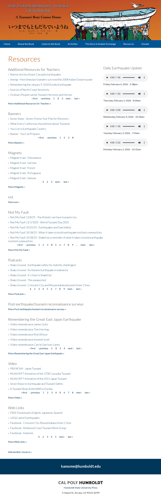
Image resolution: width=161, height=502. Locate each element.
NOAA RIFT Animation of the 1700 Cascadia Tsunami (40, 373)
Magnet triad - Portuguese (25, 173)
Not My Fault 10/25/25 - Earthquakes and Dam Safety (40, 227)
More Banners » (16, 142)
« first (35, 98)
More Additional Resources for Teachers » (29, 103)
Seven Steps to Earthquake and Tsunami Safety (36, 383)
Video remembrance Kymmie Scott (30, 339)
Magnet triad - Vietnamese (25, 157)
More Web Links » (17, 441)
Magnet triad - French (22, 168)
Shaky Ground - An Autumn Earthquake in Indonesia (39, 270)
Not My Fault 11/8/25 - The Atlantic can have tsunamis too (43, 217)
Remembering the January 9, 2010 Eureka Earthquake (40, 84)
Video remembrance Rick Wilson (29, 334)
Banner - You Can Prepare (25, 133)
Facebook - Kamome (21, 433)
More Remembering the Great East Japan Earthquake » (36, 353)
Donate (145, 43)
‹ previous (45, 98)
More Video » (15, 397)
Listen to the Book (51, 43)
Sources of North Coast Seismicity (29, 89)
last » (77, 98)
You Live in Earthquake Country (28, 128)
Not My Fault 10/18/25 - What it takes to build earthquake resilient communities (56, 232)
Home (7, 43)
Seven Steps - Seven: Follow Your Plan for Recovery (39, 118)
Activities (73, 43)
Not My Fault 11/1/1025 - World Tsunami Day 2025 (39, 222)
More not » (13, 202)
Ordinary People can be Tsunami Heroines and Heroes (41, 94)
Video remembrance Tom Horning (29, 329)
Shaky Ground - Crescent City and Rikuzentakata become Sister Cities (50, 285)
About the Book (26, 43)
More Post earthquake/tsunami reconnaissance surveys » (37, 309)
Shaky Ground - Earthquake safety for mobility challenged (43, 265)
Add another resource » (20, 451)
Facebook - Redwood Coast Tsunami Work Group (38, 428)
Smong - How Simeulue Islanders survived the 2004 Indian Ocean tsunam (51, 79)
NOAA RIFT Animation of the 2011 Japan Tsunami (38, 378)
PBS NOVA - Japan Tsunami (25, 368)
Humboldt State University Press (80, 487)
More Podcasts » (17, 293)
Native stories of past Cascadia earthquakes (35, 74)
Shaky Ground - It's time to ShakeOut (31, 275)
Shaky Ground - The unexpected (28, 280)
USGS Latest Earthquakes (25, 417)
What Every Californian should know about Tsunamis (40, 123)
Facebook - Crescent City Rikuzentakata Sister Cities (40, 422)
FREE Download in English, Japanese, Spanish (36, 412)
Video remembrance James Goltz (29, 324)
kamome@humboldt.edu (81, 466)
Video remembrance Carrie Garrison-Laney (35, 344)
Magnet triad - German (23, 162)
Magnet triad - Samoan (23, 178)
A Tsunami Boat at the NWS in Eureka (31, 388)
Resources (128, 43)
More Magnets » (16, 186)
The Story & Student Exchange (100, 43)
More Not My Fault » (19, 249)
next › (68, 98)
